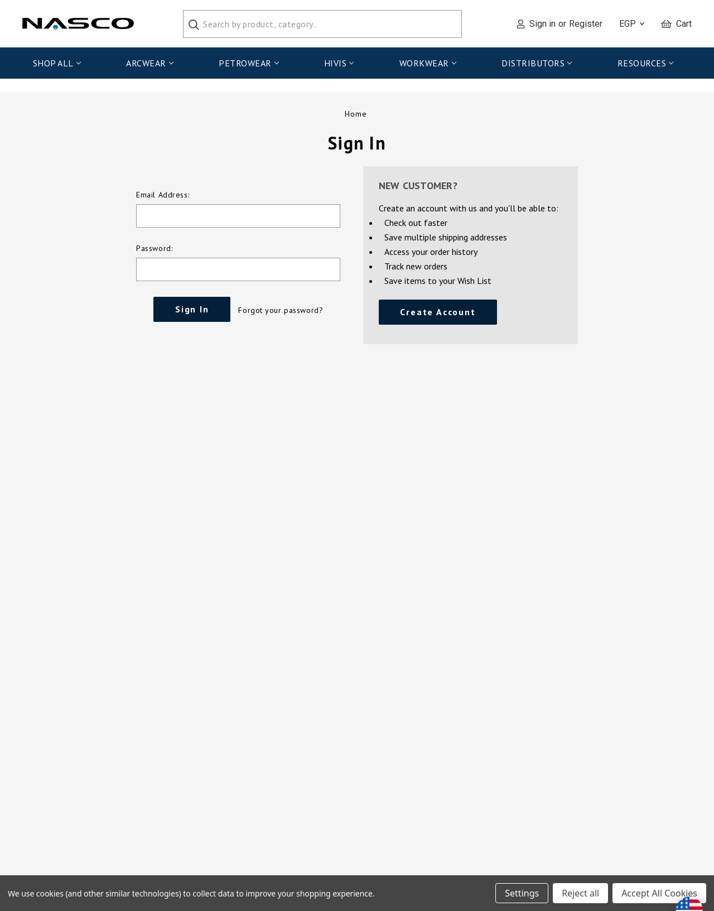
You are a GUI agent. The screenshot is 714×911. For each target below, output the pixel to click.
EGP (631, 23)
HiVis (339, 63)
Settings (522, 893)
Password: (154, 257)
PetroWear (248, 63)
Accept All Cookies (659, 893)
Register (585, 23)
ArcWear (149, 63)
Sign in (542, 23)
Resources (645, 63)
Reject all (580, 893)
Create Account (437, 320)
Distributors (536, 63)
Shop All (57, 63)
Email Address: (162, 203)
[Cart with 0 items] (676, 24)
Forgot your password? (280, 319)
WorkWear (427, 63)
